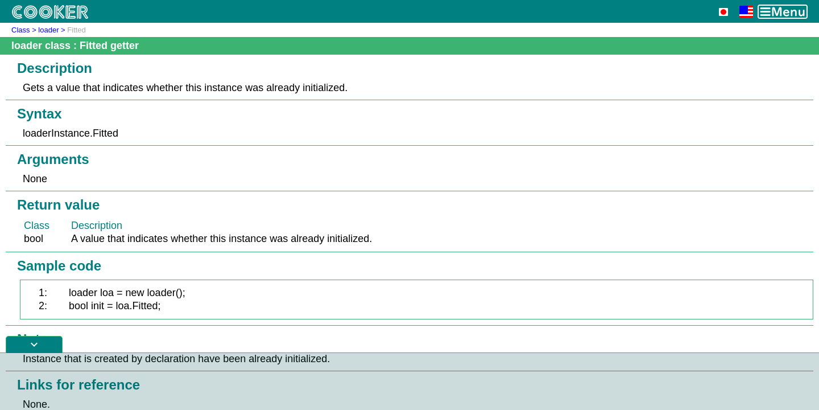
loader (48, 30)
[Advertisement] (409, 381)
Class (20, 30)
